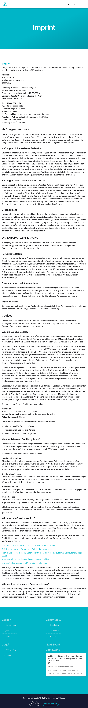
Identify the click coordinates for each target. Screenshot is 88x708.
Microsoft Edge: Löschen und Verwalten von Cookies (24, 563)
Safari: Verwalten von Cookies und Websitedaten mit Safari (27, 549)
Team (6, 636)
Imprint (7, 655)
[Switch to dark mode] (69, 4)
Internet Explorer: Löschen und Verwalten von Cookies (25, 559)
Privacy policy (9, 650)
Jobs (6, 631)
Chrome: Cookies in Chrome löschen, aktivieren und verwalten (28, 545)
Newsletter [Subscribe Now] (50, 703)
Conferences (53, 631)
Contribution (53, 625)
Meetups (51, 636)
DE (74, 4)
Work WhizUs (9, 625)
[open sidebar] (83, 4)
